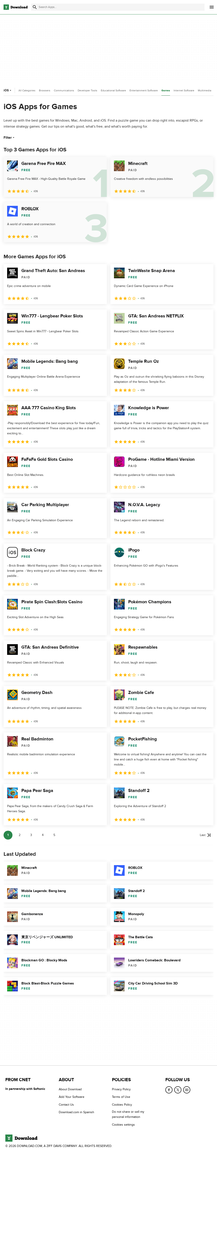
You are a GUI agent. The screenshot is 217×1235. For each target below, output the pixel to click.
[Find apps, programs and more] (118, 7)
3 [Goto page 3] (31, 835)
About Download (70, 1089)
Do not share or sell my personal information (128, 1114)
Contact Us (66, 1105)
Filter (9, 137)
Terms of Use (121, 1097)
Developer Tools (87, 90)
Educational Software (113, 90)
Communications (64, 90)
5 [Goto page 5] (54, 835)
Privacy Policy (121, 1089)
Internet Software (184, 90)
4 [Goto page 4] (43, 835)
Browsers (44, 90)
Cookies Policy (122, 1105)
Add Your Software (71, 1097)
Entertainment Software (144, 90)
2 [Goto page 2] (19, 835)
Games (165, 90)
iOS (8, 90)
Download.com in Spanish (76, 1112)
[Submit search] (34, 7)
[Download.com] (16, 7)
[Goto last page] (205, 835)
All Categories (26, 90)
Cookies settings (123, 1125)
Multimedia (204, 90)
